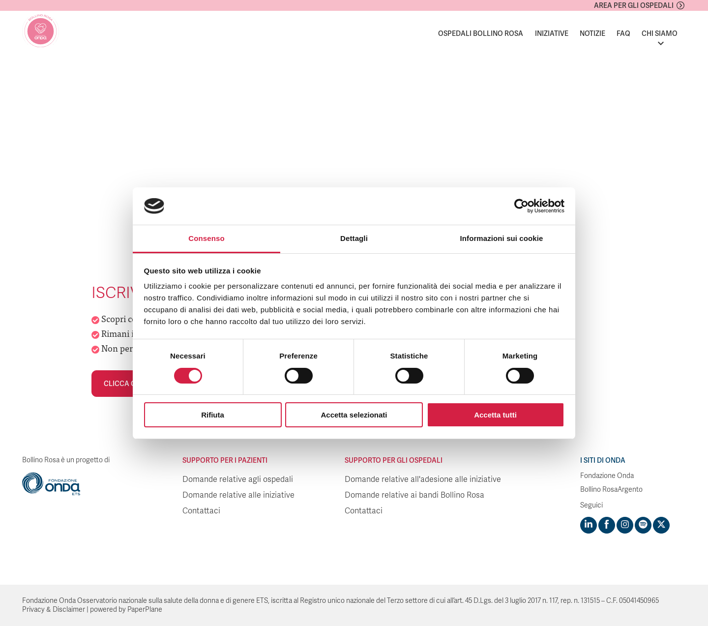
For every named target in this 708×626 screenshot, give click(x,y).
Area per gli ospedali (634, 5)
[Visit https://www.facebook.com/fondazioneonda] (607, 525)
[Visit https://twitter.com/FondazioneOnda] (661, 525)
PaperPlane (144, 609)
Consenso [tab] (206, 238)
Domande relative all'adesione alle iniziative (423, 479)
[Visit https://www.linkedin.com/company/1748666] (588, 525)
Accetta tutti (495, 415)
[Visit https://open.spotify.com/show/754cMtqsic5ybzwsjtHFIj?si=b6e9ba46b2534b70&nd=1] (643, 525)
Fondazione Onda (607, 476)
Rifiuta (212, 415)
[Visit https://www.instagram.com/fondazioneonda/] (625, 525)
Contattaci (201, 511)
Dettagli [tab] (354, 238)
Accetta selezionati (354, 415)
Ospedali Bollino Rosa (480, 33)
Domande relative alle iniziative (238, 495)
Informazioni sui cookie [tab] (501, 238)
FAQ (623, 33)
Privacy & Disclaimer (53, 609)
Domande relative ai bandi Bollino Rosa (414, 495)
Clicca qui (123, 383)
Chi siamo (660, 33)
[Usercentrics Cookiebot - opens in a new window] (521, 206)
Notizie (592, 33)
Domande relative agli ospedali (237, 479)
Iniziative (551, 33)
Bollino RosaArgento (611, 489)
